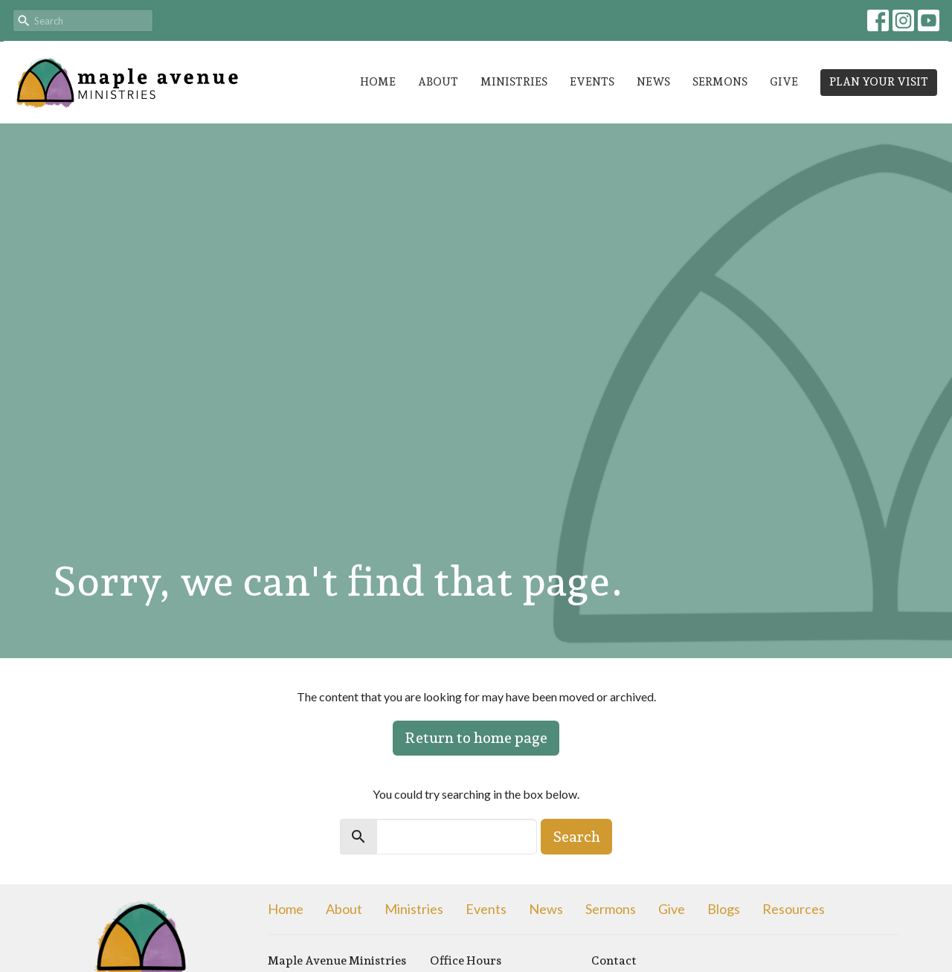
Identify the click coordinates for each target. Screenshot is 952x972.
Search (576, 837)
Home (378, 81)
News (653, 81)
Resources (793, 909)
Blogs (723, 909)
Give (784, 81)
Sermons (719, 81)
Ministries (513, 81)
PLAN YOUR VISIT (878, 81)
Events (592, 81)
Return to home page (476, 738)
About (438, 81)
